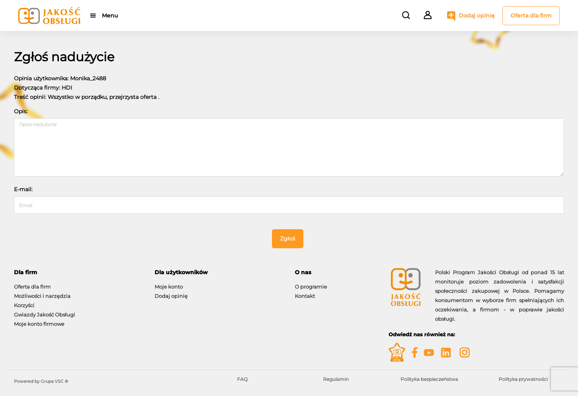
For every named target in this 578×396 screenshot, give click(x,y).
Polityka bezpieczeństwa (429, 379)
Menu (110, 15)
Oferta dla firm (531, 15)
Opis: (21, 111)
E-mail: (23, 189)
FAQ (242, 379)
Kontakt (305, 296)
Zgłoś (287, 238)
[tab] (78, 272)
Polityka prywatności (523, 379)
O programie (311, 287)
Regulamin (336, 379)
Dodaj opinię (477, 15)
